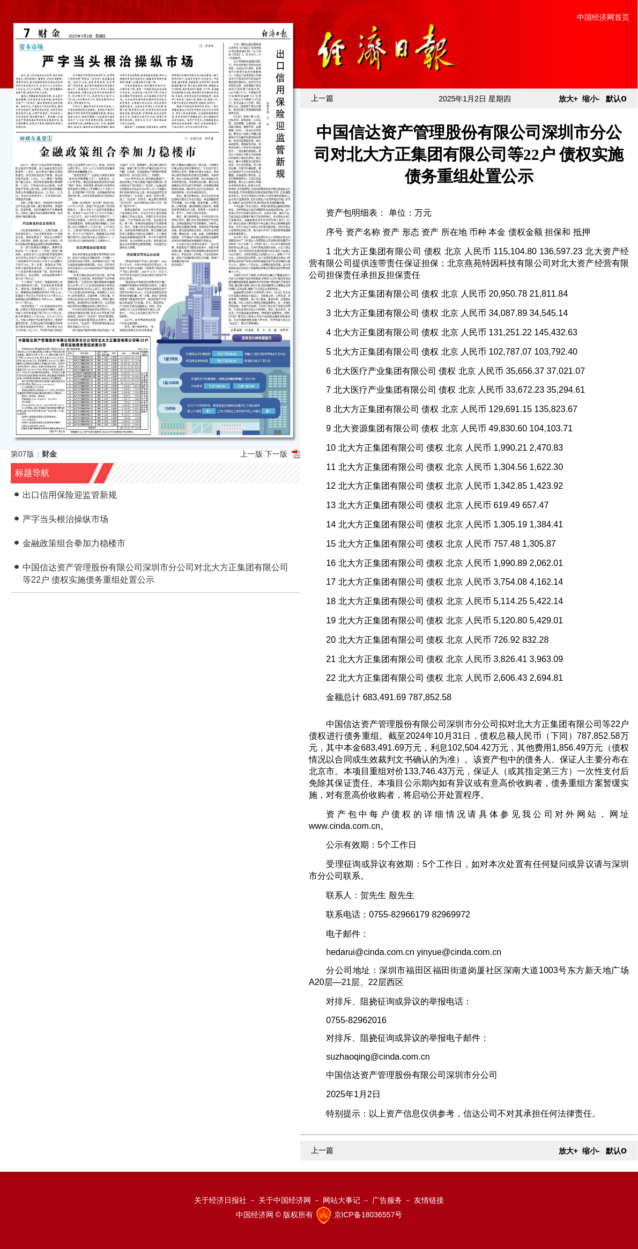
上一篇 (322, 98)
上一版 (251, 454)
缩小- (591, 98)
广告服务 (387, 1200)
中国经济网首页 (603, 17)
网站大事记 (341, 1200)
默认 (616, 98)
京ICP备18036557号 (368, 1214)
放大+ (568, 98)
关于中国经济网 (284, 1200)
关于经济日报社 (220, 1200)
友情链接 (429, 1200)
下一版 (276, 454)
